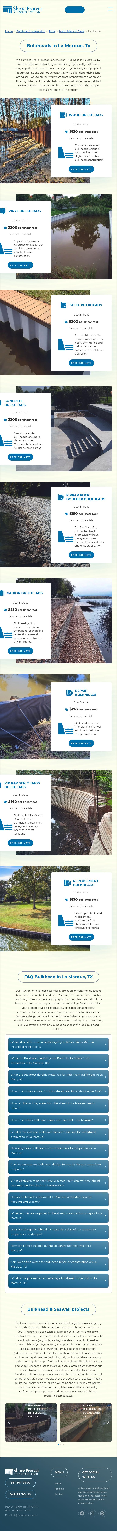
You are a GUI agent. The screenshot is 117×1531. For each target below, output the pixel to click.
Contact (59, 1494)
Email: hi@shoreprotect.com (21, 1515)
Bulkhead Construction (30, 31)
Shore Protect (22, 9)
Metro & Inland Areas (71, 31)
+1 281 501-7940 (75, 10)
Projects (59, 1488)
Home (9, 31)
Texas (52, 31)
